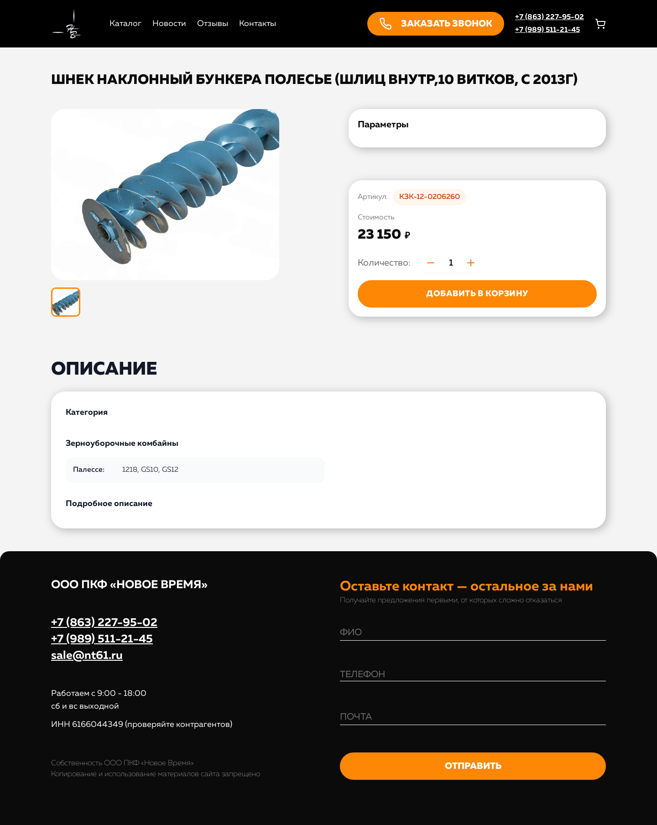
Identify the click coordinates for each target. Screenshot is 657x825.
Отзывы (212, 24)
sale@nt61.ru (87, 655)
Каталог (125, 24)
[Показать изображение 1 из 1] (65, 302)
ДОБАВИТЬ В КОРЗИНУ (477, 294)
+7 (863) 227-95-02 (549, 17)
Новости (169, 24)
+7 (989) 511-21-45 (547, 30)
